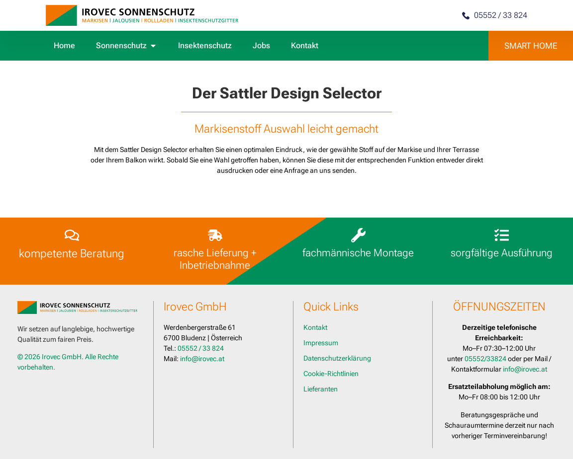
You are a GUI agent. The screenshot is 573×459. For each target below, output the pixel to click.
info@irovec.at (202, 359)
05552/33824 (485, 359)
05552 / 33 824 (201, 348)
